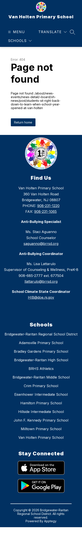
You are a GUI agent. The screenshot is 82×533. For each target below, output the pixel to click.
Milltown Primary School (41, 429)
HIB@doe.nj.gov (41, 297)
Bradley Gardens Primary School (41, 351)
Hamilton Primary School (41, 403)
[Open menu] (16, 32)
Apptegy (50, 521)
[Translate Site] (52, 32)
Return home (23, 122)
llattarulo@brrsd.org (41, 281)
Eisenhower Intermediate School (41, 394)
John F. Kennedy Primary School (41, 420)
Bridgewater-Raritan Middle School (41, 377)
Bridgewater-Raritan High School (41, 360)
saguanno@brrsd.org (41, 243)
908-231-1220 (48, 206)
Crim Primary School (41, 386)
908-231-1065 (45, 211)
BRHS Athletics (41, 368)
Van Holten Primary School (41, 437)
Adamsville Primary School (41, 343)
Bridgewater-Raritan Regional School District (41, 334)
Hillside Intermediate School (41, 411)
